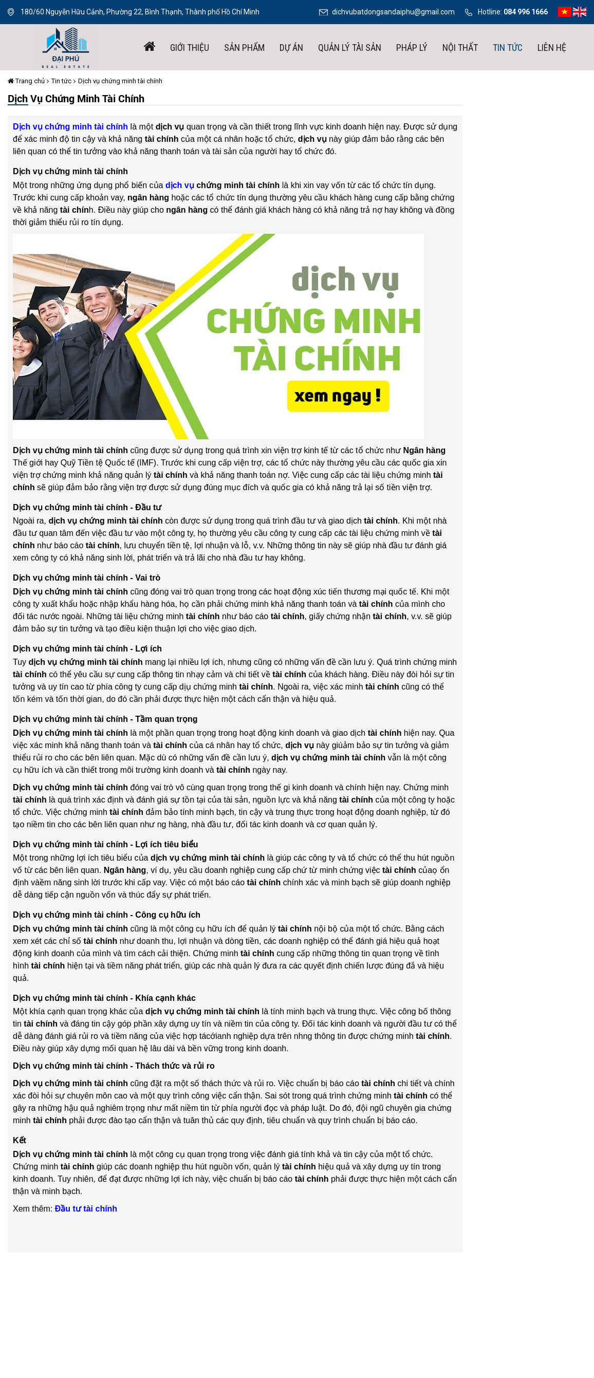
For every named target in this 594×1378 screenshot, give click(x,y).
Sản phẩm (244, 47)
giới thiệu (189, 47)
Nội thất (460, 47)
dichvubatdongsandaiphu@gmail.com (393, 12)
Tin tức (508, 47)
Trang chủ (26, 81)
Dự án (291, 47)
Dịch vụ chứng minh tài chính (120, 81)
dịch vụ (179, 185)
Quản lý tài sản (349, 47)
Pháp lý (412, 47)
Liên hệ (551, 47)
